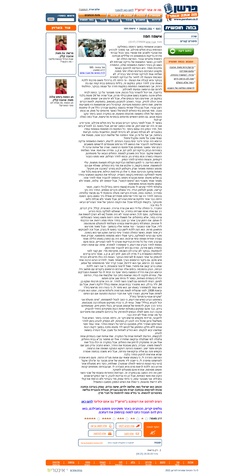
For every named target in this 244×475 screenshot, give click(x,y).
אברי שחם (151, 42)
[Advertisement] (181, 152)
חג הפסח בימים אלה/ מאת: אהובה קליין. (61, 98)
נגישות (71, 462)
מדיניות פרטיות (56, 463)
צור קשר (177, 463)
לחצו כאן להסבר (124, 10)
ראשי (158, 28)
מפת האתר (87, 463)
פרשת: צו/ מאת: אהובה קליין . (64, 55)
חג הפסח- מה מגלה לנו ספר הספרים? (61, 104)
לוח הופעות (118, 463)
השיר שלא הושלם (185, 82)
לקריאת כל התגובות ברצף (92, 443)
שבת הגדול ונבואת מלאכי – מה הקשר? (61, 60)
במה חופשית (145, 28)
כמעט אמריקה (186, 71)
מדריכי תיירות (148, 463)
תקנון (162, 462)
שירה (194, 36)
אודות (190, 462)
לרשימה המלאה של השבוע (180, 88)
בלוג (133, 462)
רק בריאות (153, 450)
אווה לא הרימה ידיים (184, 78)
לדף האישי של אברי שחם (92, 72)
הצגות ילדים (103, 463)
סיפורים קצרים (188, 41)
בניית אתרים (64, 470)
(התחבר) (83, 9)
